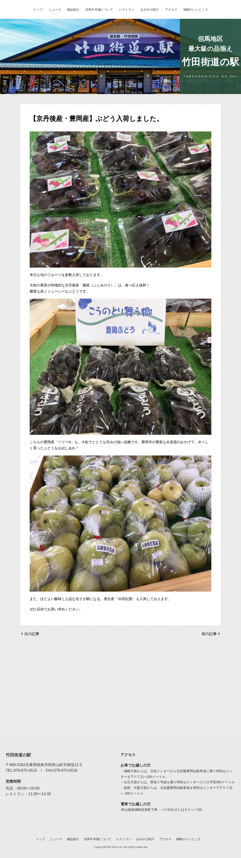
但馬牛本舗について (99, 9)
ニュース (55, 9)
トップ (38, 9)
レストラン (126, 9)
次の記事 (31, 634)
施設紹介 (73, 9)
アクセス (171, 9)
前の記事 (209, 634)
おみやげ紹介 (150, 9)
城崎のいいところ (195, 9)
